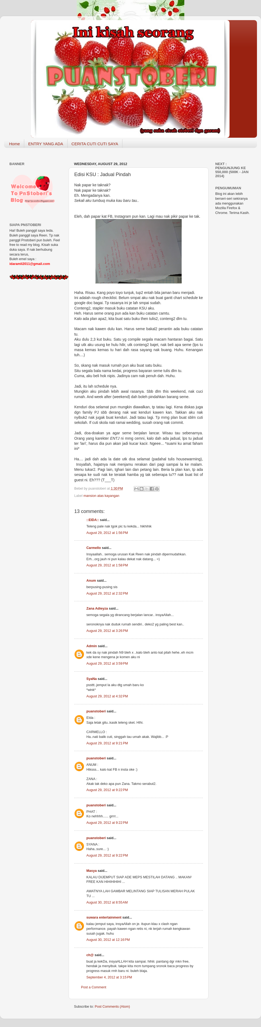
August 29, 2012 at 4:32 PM (107, 696)
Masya (91, 871)
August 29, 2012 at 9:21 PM (107, 743)
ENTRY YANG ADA (45, 143)
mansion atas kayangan (101, 496)
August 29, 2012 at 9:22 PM (107, 790)
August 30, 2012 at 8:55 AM (107, 902)
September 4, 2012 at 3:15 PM (109, 977)
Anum (91, 580)
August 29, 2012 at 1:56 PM (107, 533)
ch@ (90, 955)
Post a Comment (93, 987)
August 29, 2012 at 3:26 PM (107, 631)
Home (14, 143)
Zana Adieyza (97, 608)
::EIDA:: (92, 520)
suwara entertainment (103, 917)
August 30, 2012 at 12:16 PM (108, 940)
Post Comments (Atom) (112, 1006)
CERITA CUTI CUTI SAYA (95, 143)
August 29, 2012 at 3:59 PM (107, 663)
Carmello (93, 548)
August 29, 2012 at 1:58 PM (107, 565)
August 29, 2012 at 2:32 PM (107, 593)
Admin (91, 646)
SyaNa (91, 679)
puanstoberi (96, 711)
